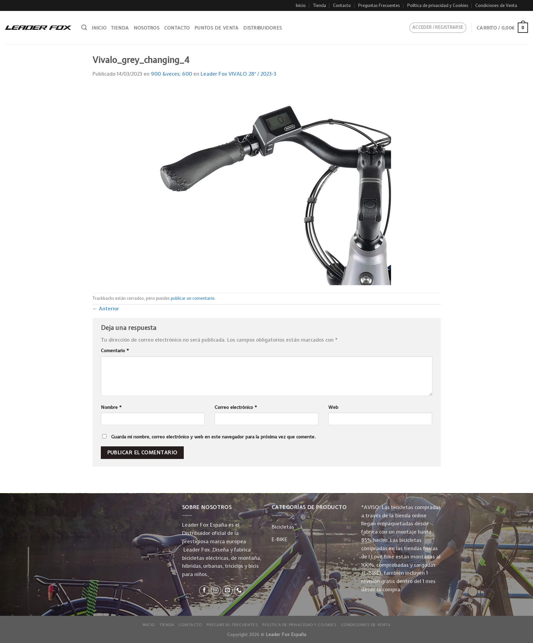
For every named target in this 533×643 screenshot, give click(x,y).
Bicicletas (283, 526)
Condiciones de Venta (496, 5)
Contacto (342, 5)
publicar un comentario (193, 298)
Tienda (319, 5)
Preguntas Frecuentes (379, 5)
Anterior (106, 308)
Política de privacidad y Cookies (437, 5)
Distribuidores (262, 28)
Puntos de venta (216, 28)
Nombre (111, 407)
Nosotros (147, 28)
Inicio (301, 5)
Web (333, 407)
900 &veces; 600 (171, 73)
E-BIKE (280, 539)
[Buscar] (84, 27)
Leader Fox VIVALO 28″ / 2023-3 (239, 73)
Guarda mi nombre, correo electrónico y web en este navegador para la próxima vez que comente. (213, 437)
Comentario (115, 351)
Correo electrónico (236, 407)
